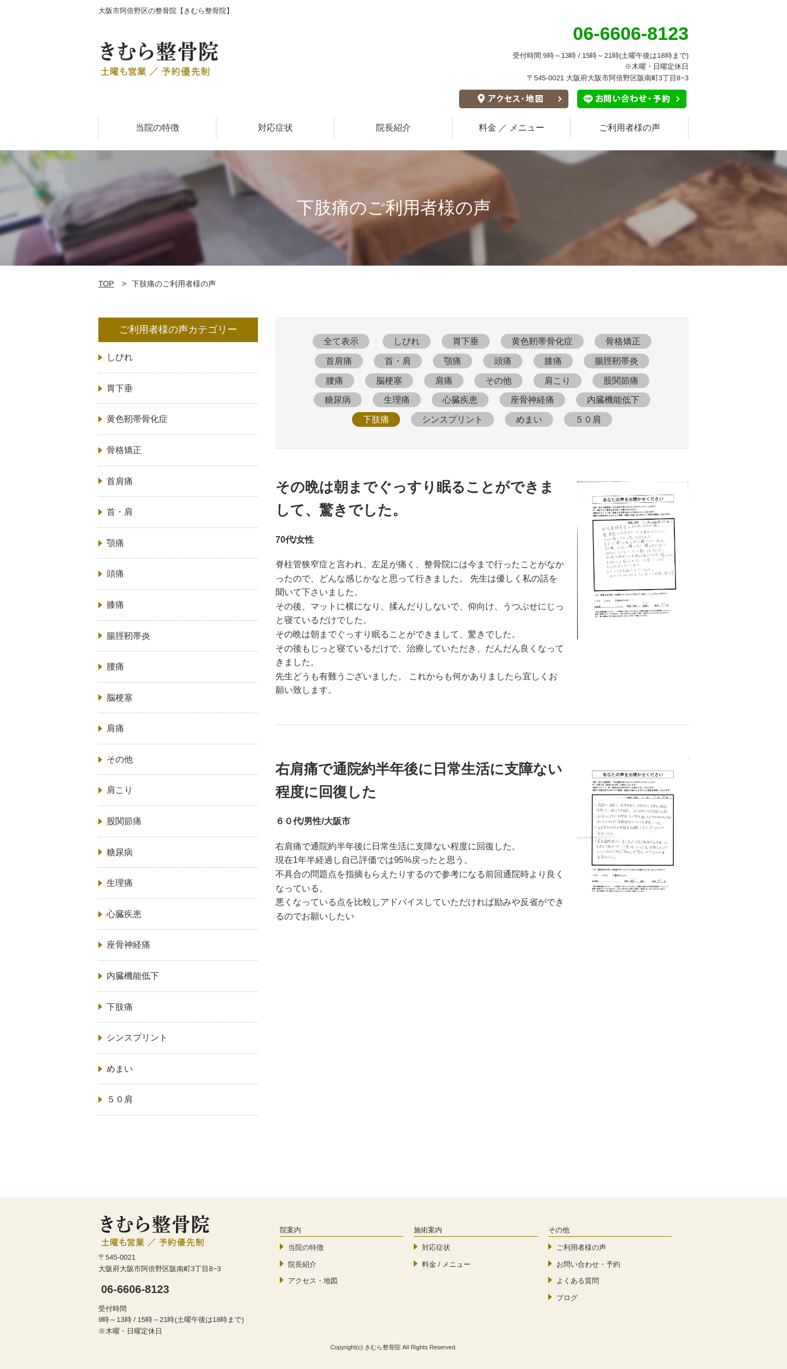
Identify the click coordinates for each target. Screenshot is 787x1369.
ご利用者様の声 (629, 127)
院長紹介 (393, 127)
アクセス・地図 (313, 1281)
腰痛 (334, 380)
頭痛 (503, 361)
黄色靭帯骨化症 (542, 341)
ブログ (567, 1298)
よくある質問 (577, 1281)
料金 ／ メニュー (512, 127)
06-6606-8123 (135, 1289)
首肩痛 (339, 361)
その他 (498, 380)
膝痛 (553, 361)
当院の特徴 (157, 127)
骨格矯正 (623, 341)
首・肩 (398, 361)
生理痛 (397, 399)
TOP (106, 283)
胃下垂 (466, 341)
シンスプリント (452, 419)
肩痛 (444, 380)
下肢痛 (376, 419)
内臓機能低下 (613, 399)
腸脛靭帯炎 (616, 361)
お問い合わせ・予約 (588, 1264)
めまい (529, 419)
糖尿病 (338, 399)
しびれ (406, 341)
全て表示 (341, 341)
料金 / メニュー (446, 1264)
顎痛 (452, 361)
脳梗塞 (389, 380)
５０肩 (588, 419)
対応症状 (275, 127)
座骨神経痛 (532, 399)
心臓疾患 (460, 399)
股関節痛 (620, 380)
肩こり (557, 380)
